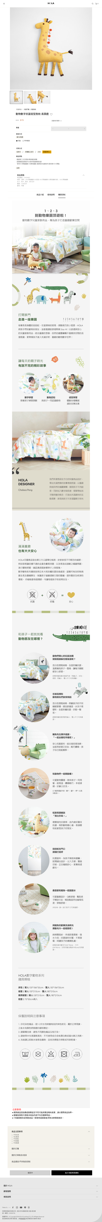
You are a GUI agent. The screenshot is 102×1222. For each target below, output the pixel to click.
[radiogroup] (23, 140)
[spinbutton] (68, 129)
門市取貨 (27, 141)
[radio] (18, 140)
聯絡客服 (23, 1219)
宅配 (19, 141)
